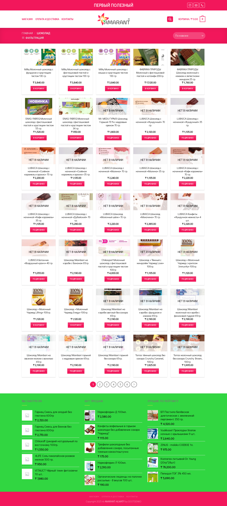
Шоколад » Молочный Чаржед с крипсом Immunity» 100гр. (187, 263)
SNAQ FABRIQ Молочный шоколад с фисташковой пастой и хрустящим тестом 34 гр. (76, 123)
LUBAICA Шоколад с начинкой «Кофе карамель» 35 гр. (39, 217)
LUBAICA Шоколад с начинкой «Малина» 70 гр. (113, 169)
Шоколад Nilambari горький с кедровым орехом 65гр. (76, 357)
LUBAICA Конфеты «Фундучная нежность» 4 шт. (187, 217)
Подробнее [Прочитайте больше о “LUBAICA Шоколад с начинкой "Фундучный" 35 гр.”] (187, 137)
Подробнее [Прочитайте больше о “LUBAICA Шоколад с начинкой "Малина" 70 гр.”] (113, 183)
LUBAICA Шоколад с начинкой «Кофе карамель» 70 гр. (187, 171)
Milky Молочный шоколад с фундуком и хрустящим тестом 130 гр (38, 72)
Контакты (67, 19)
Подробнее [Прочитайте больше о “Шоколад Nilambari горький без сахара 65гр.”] (113, 371)
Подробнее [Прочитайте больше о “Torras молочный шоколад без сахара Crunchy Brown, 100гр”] (187, 371)
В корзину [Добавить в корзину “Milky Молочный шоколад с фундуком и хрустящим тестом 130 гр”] (38, 88)
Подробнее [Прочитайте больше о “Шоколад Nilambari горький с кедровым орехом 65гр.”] (76, 371)
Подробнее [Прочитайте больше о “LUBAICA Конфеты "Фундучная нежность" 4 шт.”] (187, 230)
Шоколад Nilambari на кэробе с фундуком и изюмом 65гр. (150, 312)
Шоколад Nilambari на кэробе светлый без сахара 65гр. (113, 312)
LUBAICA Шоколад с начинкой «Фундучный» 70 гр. (150, 122)
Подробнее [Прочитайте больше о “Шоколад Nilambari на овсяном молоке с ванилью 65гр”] (39, 371)
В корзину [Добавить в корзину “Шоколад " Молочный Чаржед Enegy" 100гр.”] (75, 325)
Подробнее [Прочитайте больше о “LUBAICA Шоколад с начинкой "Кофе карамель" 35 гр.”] (39, 230)
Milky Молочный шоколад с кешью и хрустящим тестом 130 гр (113, 72)
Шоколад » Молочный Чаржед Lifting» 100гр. (39, 311)
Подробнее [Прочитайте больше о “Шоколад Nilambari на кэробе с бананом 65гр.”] (76, 279)
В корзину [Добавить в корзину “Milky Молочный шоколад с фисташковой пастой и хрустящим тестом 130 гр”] (75, 88)
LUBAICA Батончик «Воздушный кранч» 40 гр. (38, 261)
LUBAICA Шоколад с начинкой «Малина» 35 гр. (150, 169)
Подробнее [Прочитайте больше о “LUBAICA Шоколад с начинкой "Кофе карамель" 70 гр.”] (187, 183)
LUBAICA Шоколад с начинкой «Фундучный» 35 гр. (187, 122)
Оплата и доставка (47, 19)
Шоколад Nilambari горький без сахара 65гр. (113, 357)
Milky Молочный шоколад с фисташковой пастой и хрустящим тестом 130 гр (76, 72)
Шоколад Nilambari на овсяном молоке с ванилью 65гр (38, 358)
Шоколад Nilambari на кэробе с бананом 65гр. (76, 261)
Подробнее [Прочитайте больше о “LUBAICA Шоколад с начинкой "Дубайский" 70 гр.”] (76, 230)
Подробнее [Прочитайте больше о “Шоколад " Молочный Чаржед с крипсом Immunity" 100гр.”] (187, 279)
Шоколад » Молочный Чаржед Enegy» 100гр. (76, 311)
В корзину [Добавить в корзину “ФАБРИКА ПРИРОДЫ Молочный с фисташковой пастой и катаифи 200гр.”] (150, 88)
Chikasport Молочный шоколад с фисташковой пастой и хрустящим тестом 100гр (113, 264)
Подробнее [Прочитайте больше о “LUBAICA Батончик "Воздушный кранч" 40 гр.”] (39, 279)
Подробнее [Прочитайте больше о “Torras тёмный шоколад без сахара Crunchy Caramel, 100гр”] (150, 371)
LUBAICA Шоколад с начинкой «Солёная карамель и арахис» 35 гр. (76, 171)
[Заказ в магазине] (189, 35)
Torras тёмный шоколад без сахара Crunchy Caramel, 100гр (150, 358)
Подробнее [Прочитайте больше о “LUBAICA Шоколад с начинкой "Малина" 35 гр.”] (150, 183)
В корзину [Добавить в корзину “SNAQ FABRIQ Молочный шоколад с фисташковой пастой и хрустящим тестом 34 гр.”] (75, 137)
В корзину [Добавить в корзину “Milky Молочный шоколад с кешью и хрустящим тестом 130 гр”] (113, 88)
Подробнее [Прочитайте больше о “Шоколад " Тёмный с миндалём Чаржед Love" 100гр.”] (150, 279)
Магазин (27, 19)
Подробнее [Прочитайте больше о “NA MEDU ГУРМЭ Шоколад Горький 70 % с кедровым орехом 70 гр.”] (113, 137)
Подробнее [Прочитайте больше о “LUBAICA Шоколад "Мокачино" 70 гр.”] (150, 230)
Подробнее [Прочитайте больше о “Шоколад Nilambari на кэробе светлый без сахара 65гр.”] (113, 325)
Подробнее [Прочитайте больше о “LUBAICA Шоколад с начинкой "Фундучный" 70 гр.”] (150, 137)
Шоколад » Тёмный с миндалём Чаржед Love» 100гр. (150, 263)
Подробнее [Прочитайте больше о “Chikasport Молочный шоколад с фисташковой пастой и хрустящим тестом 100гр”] (113, 279)
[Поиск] (170, 19)
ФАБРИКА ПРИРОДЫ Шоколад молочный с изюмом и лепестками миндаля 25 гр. (187, 74)
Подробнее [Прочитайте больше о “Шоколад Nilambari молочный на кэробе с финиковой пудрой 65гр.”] (187, 325)
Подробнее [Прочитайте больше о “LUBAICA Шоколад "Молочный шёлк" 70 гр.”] (113, 230)
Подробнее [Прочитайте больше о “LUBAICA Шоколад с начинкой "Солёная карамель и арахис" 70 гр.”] (39, 183)
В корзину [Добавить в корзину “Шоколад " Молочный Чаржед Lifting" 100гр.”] (38, 325)
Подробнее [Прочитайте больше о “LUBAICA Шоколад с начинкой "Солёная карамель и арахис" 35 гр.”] (76, 183)
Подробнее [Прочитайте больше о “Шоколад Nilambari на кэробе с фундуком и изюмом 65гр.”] (150, 325)
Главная (27, 33)
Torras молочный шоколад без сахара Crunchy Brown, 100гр (187, 358)
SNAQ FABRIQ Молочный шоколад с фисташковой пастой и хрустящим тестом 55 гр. (39, 123)
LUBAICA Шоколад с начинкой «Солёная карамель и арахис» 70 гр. (38, 171)
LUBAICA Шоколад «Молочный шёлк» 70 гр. (113, 215)
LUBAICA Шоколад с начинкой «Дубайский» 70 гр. (76, 217)
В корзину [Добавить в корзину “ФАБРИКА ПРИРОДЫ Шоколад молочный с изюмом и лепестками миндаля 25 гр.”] (187, 88)
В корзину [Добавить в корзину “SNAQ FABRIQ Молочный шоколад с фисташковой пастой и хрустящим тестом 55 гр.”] (38, 137)
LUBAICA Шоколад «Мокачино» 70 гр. (150, 215)
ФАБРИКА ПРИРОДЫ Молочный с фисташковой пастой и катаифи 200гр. (150, 72)
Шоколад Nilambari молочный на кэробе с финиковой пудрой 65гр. (187, 312)
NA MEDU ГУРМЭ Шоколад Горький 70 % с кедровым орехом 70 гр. (113, 122)
